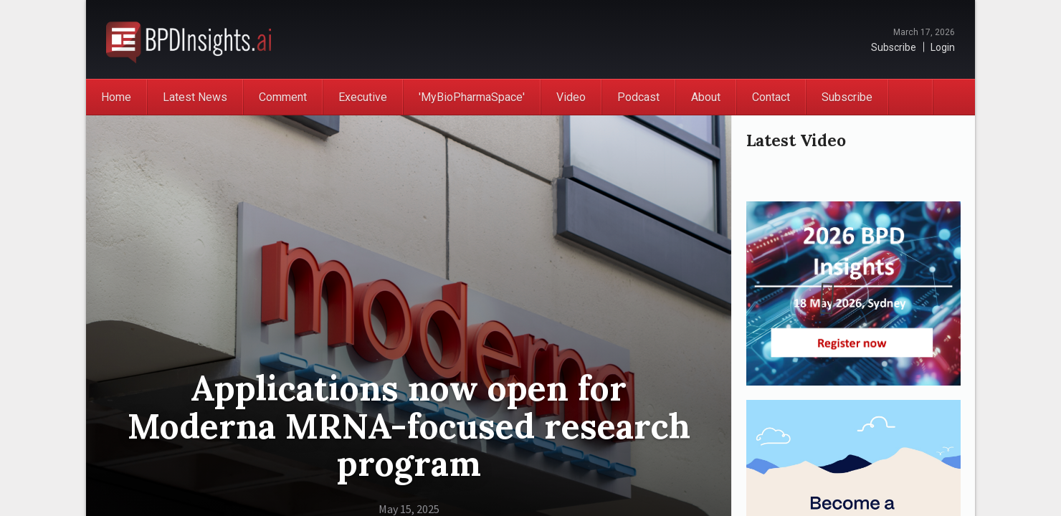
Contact (771, 97)
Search (953, 97)
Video (571, 97)
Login (943, 47)
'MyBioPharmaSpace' (472, 97)
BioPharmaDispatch (188, 39)
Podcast (638, 97)
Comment (283, 97)
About (705, 97)
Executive (362, 97)
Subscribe (893, 47)
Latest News (195, 97)
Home (116, 97)
